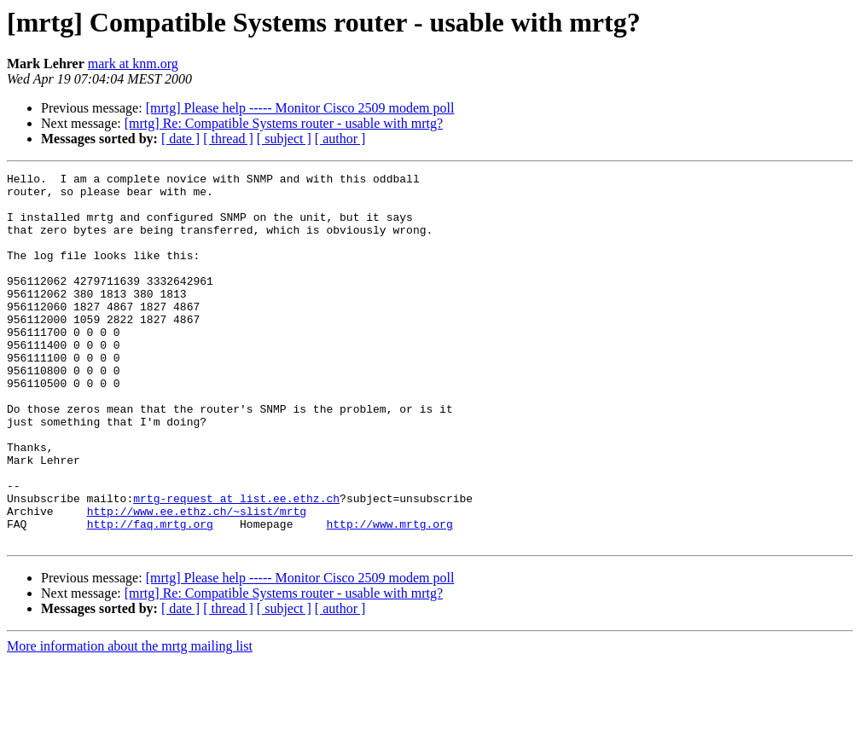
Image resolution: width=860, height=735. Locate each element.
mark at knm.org (133, 63)
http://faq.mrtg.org (150, 595)
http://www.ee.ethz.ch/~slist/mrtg (196, 579)
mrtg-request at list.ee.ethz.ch (236, 564)
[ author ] (340, 138)
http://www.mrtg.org (389, 595)
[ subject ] (284, 138)
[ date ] (180, 138)
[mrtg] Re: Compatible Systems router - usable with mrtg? (284, 123)
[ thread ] (228, 138)
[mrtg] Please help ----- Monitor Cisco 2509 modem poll (300, 108)
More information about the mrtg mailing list (130, 720)
